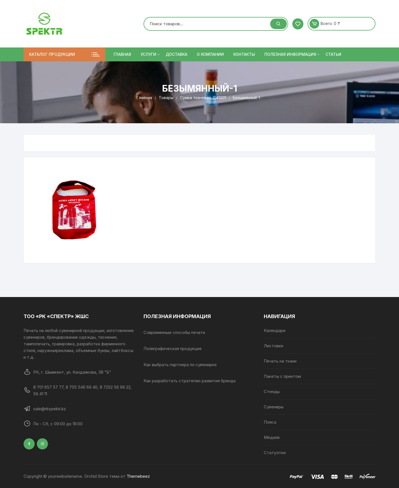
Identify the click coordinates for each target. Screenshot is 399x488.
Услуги (150, 54)
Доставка (176, 54)
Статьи (333, 54)
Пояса (270, 422)
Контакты (244, 54)
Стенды (272, 391)
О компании (210, 54)
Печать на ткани (280, 361)
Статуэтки (275, 452)
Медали (272, 437)
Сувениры (273, 406)
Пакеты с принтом (282, 376)
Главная (122, 54)
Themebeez (138, 476)
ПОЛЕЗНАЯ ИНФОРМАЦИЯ (292, 54)
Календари (274, 330)
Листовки (273, 345)
